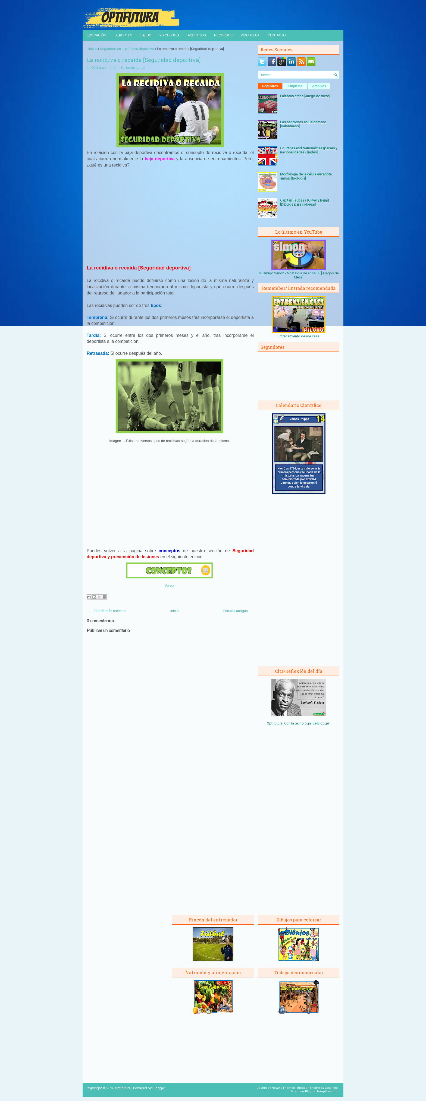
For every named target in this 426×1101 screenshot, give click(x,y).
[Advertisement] (170, 218)
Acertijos (197, 35)
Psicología (169, 35)
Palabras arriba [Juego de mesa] (305, 96)
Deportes (123, 35)
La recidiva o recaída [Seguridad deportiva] (144, 59)
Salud (145, 35)
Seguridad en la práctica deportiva (127, 49)
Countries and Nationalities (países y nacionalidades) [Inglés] (308, 150)
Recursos (223, 35)
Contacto (277, 35)
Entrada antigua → (237, 611)
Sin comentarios (133, 68)
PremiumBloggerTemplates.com (315, 1091)
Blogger (323, 723)
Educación (96, 35)
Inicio (92, 49)
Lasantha (331, 1088)
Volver (169, 586)
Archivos (319, 86)
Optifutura (98, 68)
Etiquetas (295, 86)
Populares (270, 86)
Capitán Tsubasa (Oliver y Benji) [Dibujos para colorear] (304, 202)
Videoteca (250, 35)
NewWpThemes (283, 1088)
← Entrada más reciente (107, 611)
